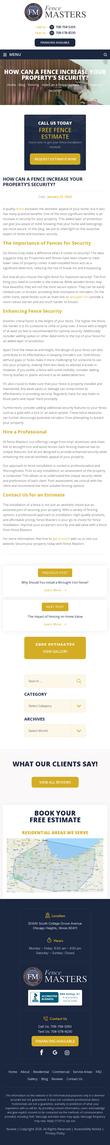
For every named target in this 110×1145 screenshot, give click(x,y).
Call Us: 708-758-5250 (55, 1026)
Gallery (33, 1079)
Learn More (52, 590)
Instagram (67, 1052)
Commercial (60, 1072)
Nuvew (11, 1129)
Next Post (55, 607)
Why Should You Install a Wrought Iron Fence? (55, 582)
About (25, 1072)
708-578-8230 (65, 33)
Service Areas (82, 1072)
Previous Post (55, 573)
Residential (41, 1072)
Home (12, 1072)
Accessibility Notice (87, 1129)
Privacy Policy (55, 1133)
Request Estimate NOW (55, 159)
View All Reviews (55, 782)
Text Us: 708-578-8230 (55, 1031)
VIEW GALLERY (55, 651)
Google (55, 1052)
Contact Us (74, 1079)
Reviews (57, 1079)
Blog (44, 1079)
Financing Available (55, 42)
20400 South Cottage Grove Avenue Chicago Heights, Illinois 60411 (55, 926)
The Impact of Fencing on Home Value (55, 616)
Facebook (42, 1052)
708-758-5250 (65, 27)
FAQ (99, 1072)
